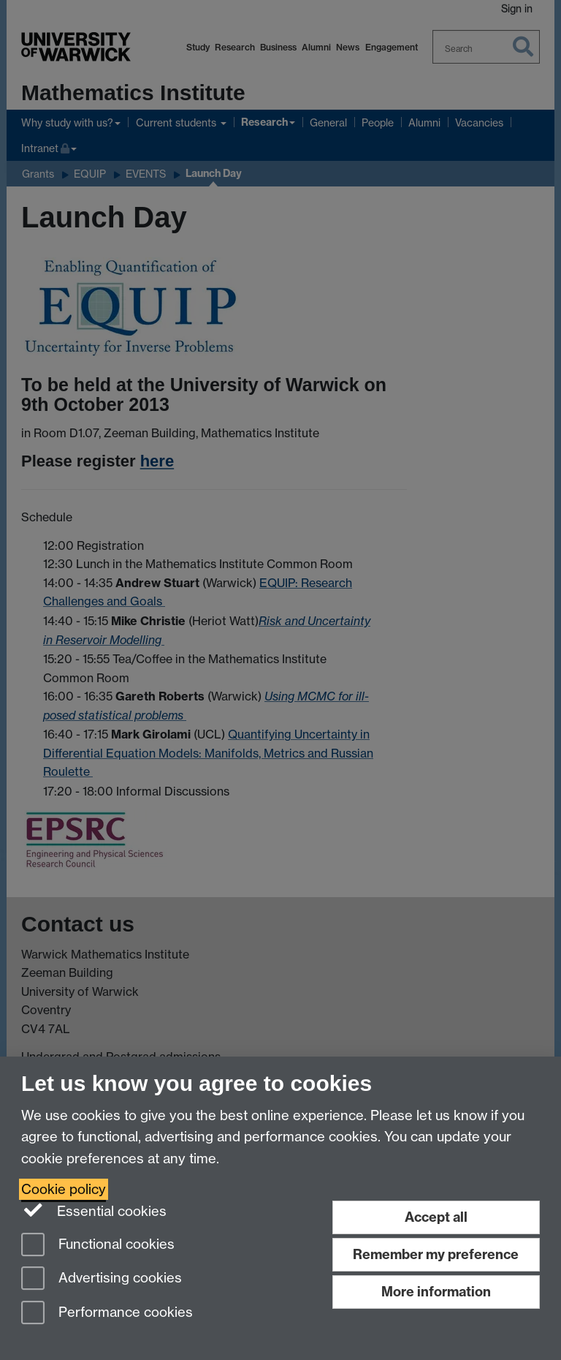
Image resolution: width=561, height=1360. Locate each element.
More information (436, 1291)
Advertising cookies (101, 1279)
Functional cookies (98, 1245)
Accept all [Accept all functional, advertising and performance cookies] (436, 1217)
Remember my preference (436, 1254)
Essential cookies (94, 1210)
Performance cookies (107, 1313)
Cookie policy (63, 1189)
